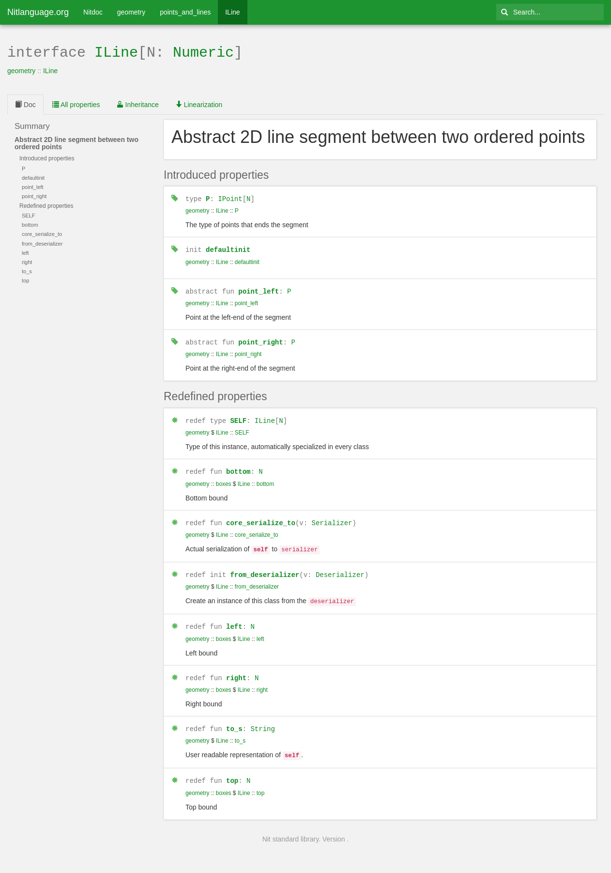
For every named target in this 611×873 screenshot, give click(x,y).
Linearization (198, 104)
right (236, 670)
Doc (25, 104)
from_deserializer (264, 569)
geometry (131, 12)
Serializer (331, 518)
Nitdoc (93, 12)
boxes (223, 480)
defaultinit (228, 247)
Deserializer (340, 569)
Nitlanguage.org (38, 12)
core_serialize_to (260, 518)
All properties (76, 104)
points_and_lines (185, 12)
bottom (238, 467)
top (232, 771)
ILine (232, 12)
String (262, 720)
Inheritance (138, 104)
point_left (258, 289)
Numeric (203, 52)
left (234, 619)
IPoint (230, 197)
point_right (260, 339)
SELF (238, 417)
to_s (234, 720)
